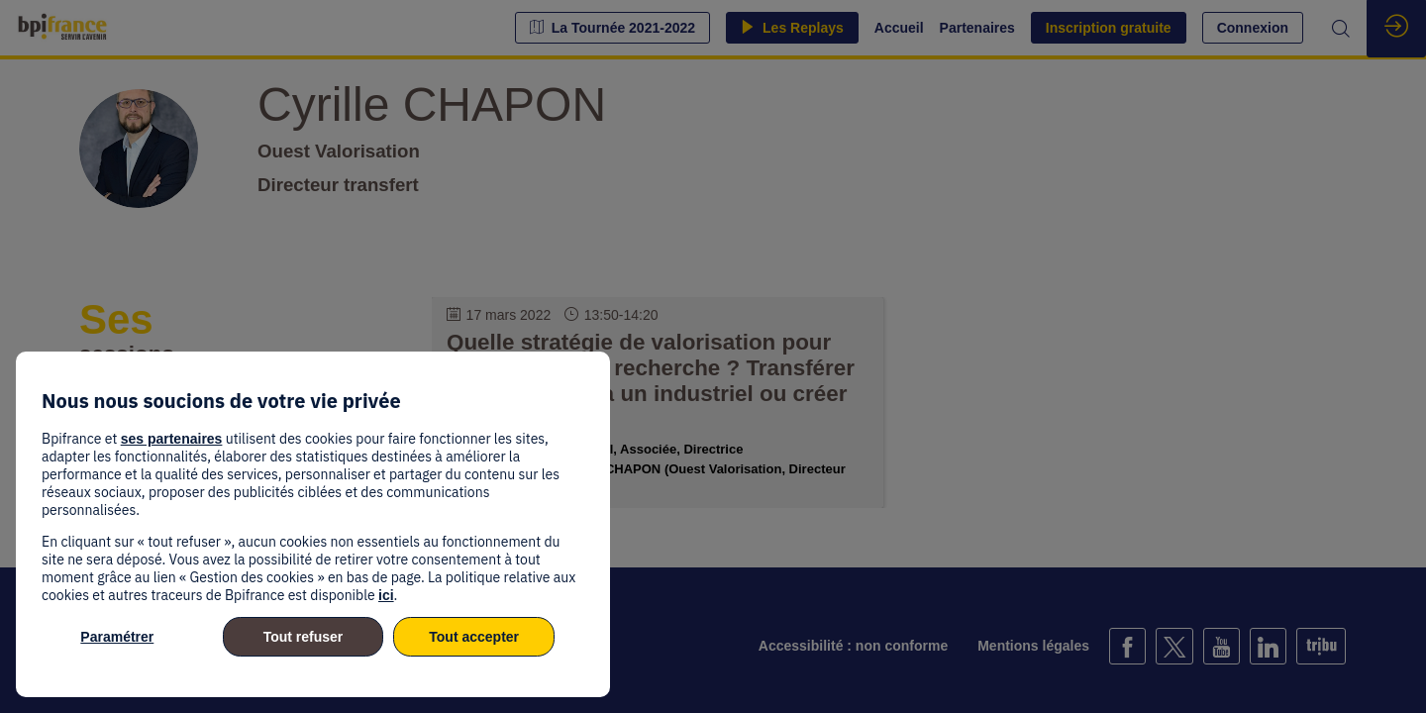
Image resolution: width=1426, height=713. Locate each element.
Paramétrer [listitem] (116, 637)
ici (386, 595)
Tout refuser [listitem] (303, 637)
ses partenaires (172, 439)
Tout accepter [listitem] (474, 637)
